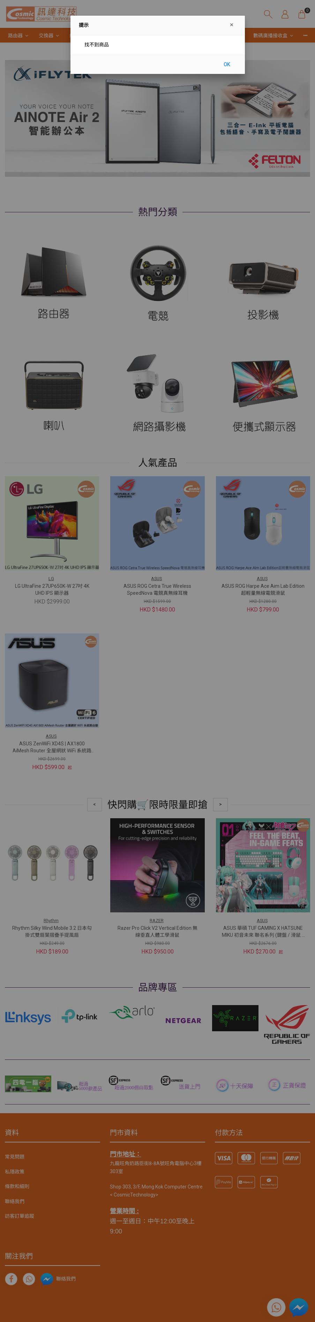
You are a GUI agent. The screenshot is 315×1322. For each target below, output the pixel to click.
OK (227, 64)
